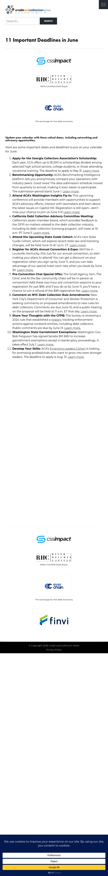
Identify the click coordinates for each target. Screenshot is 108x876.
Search (48, 20)
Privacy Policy (54, 649)
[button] (103, 4)
